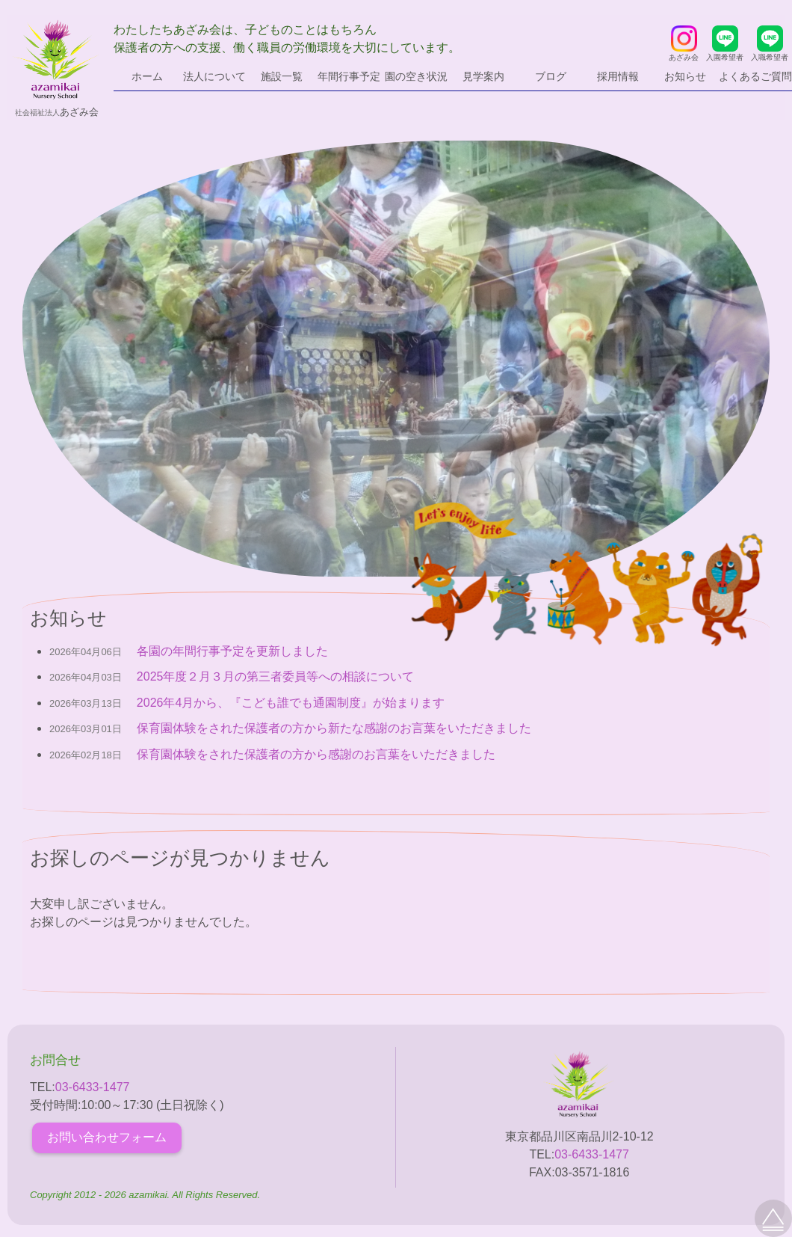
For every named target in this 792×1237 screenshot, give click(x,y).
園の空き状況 (416, 76)
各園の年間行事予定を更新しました (232, 651)
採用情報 (618, 76)
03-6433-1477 (92, 1087)
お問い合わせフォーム (107, 1137)
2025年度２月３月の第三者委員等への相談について (276, 676)
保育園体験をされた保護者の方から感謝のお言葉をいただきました (316, 754)
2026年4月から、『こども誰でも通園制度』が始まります (291, 702)
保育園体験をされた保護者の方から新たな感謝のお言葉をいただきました (334, 728)
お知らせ (685, 76)
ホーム (147, 76)
